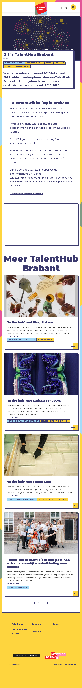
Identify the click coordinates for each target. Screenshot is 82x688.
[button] (61, 8)
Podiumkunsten (24, 74)
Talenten (36, 642)
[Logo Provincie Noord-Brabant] (26, 674)
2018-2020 (15, 199)
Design (51, 71)
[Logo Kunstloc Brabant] (55, 674)
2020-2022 (34, 183)
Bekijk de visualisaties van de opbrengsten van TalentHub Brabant (39, 208)
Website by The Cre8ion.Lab (65, 683)
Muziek (11, 74)
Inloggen (36, 649)
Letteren (62, 71)
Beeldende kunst (37, 71)
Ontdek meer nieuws (40, 619)
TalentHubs (17, 642)
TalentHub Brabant (41, 9)
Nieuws (55, 642)
